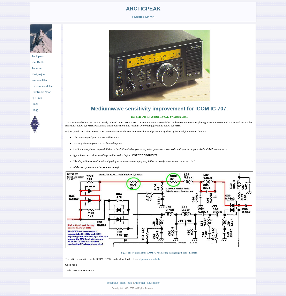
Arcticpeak (38, 56)
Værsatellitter (39, 80)
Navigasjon (38, 74)
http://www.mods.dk (149, 259)
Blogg (35, 109)
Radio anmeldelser (43, 86)
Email (35, 104)
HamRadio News (41, 92)
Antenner (37, 68)
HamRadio (38, 62)
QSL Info (37, 98)
